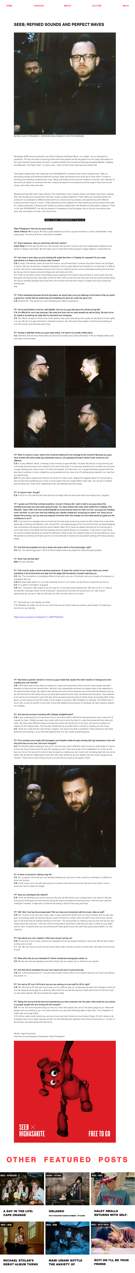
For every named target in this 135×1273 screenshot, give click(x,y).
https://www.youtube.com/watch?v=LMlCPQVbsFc (39, 617)
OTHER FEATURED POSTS (67, 1160)
